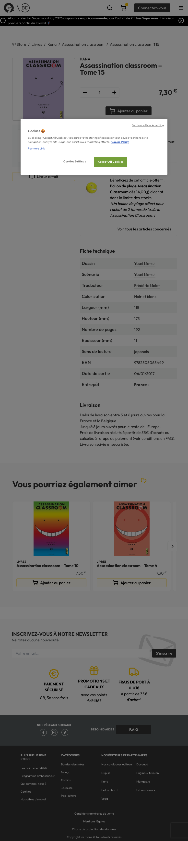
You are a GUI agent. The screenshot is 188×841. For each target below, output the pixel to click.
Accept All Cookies (110, 162)
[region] (94, 147)
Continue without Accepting (148, 125)
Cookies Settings (74, 161)
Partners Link (36, 148)
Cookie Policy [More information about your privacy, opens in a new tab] (120, 142)
